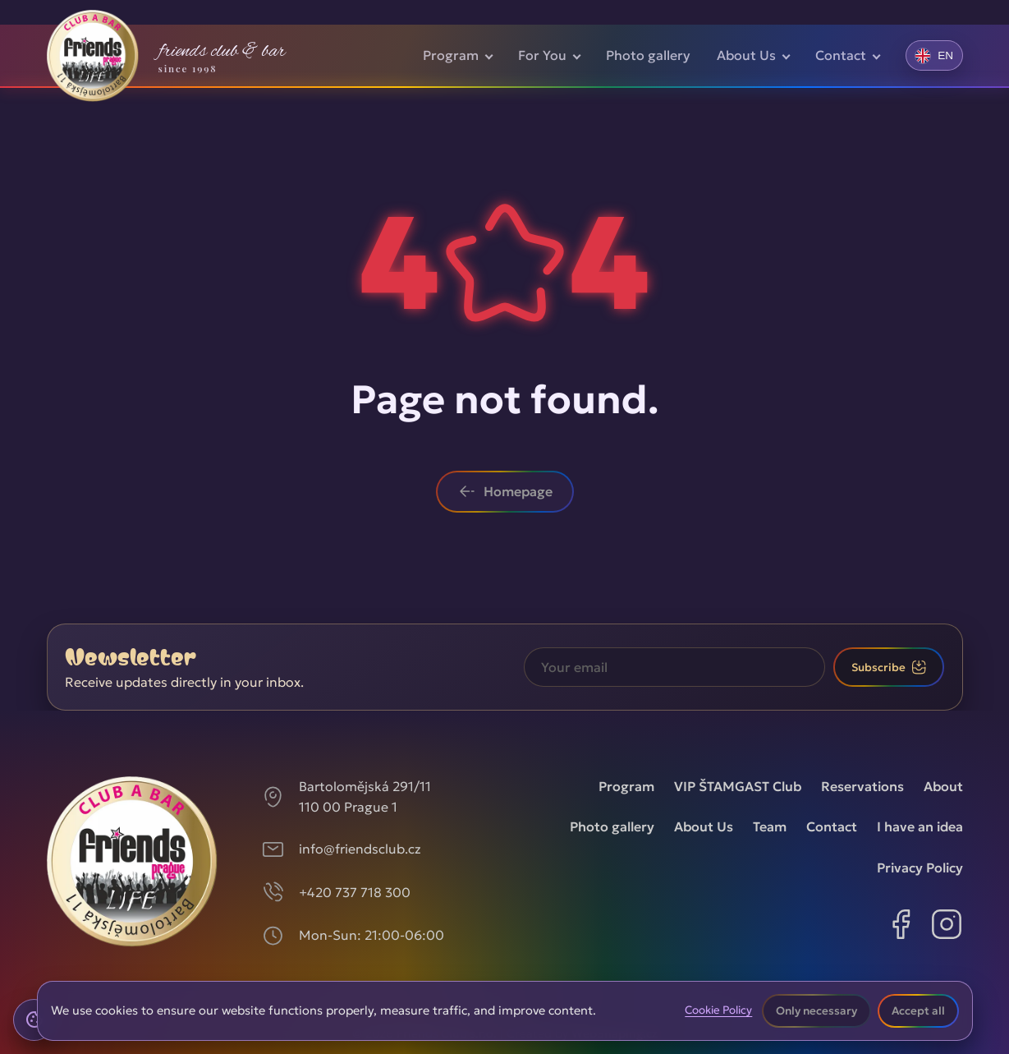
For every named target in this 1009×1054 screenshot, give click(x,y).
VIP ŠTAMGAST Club (737, 786)
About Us (746, 55)
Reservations (862, 786)
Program (451, 55)
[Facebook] (900, 927)
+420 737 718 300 (354, 892)
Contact (840, 55)
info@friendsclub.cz (360, 848)
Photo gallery (648, 55)
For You (542, 55)
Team (770, 826)
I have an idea (920, 826)
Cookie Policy (718, 1010)
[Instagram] (946, 927)
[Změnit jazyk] (934, 55)
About (943, 786)
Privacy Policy (920, 867)
